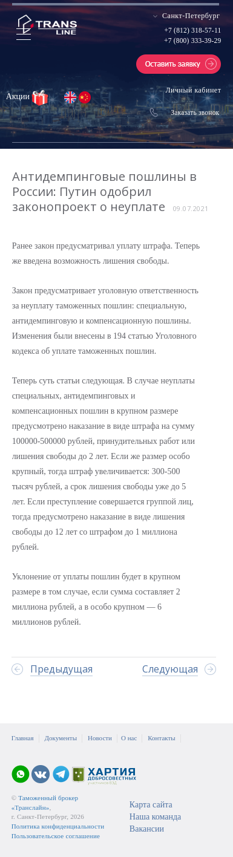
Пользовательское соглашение (55, 835)
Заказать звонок (195, 112)
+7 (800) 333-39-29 (192, 40)
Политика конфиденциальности (58, 826)
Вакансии (147, 828)
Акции (19, 96)
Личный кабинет (193, 90)
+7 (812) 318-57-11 (192, 30)
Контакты (161, 737)
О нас (129, 737)
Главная (22, 737)
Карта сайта (151, 804)
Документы (61, 737)
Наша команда (155, 816)
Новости (100, 737)
